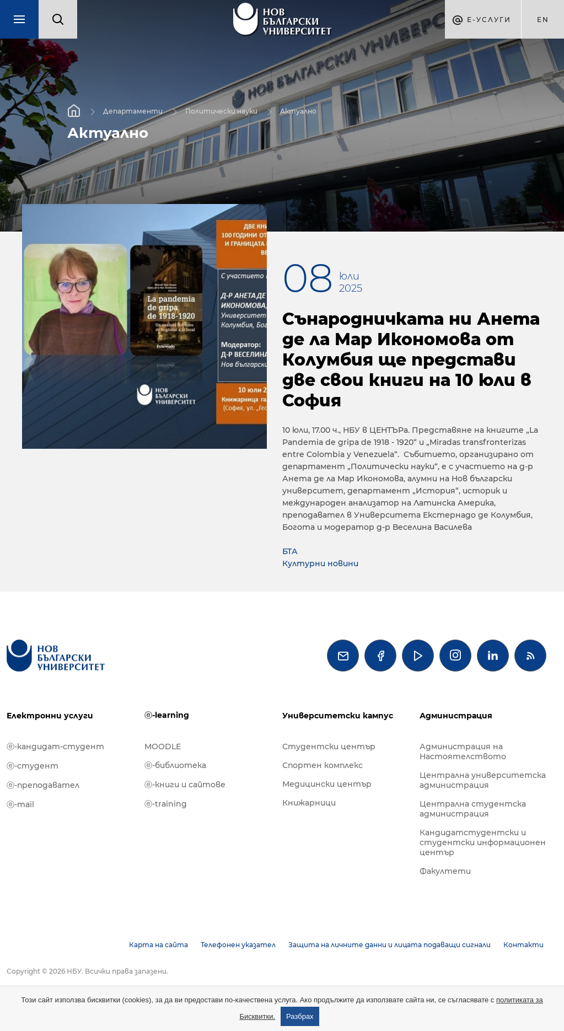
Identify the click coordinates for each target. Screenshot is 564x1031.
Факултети (445, 871)
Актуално (298, 111)
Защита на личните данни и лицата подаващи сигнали (389, 945)
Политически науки (221, 111)
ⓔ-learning (166, 715)
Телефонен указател (238, 945)
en (543, 19)
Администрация (456, 716)
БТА (290, 551)
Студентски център (328, 746)
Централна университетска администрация (483, 780)
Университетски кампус (337, 716)
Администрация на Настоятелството (463, 751)
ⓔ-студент (32, 766)
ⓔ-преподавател (43, 785)
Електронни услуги (50, 716)
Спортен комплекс (322, 765)
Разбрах (300, 1016)
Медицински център (327, 784)
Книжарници (309, 803)
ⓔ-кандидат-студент (55, 746)
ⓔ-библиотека (175, 765)
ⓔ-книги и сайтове (184, 785)
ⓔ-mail (20, 804)
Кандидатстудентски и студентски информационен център (483, 842)
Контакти (523, 945)
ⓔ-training (165, 804)
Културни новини (320, 563)
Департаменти (133, 111)
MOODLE (162, 746)
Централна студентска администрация (473, 809)
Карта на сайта (158, 945)
